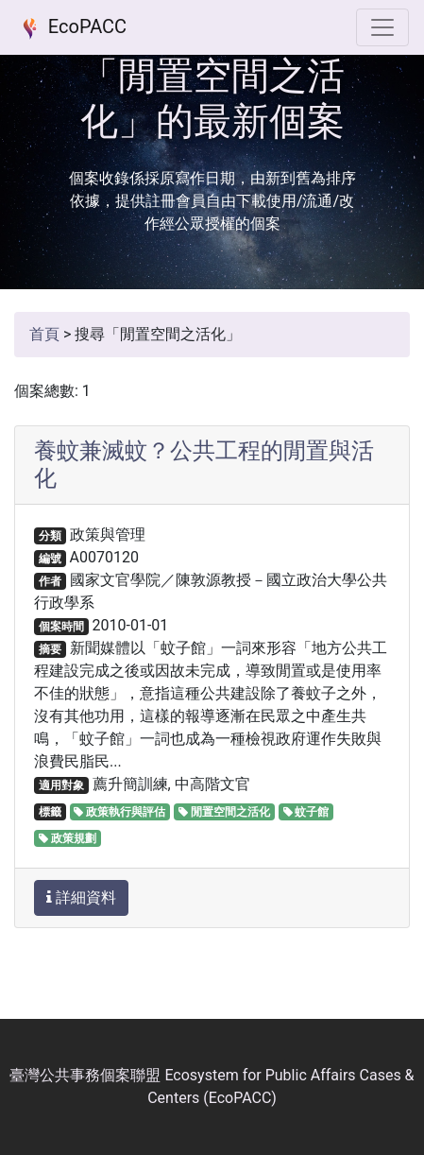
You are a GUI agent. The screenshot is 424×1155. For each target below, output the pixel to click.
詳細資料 (81, 897)
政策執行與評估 (119, 812)
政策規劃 (67, 838)
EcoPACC (71, 28)
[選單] (382, 27)
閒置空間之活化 (224, 812)
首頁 (44, 334)
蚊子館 (306, 812)
